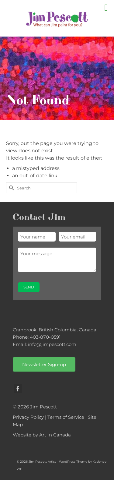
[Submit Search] (10, 187)
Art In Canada (55, 435)
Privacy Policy (28, 417)
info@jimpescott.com (52, 344)
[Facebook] (18, 388)
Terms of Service (65, 417)
